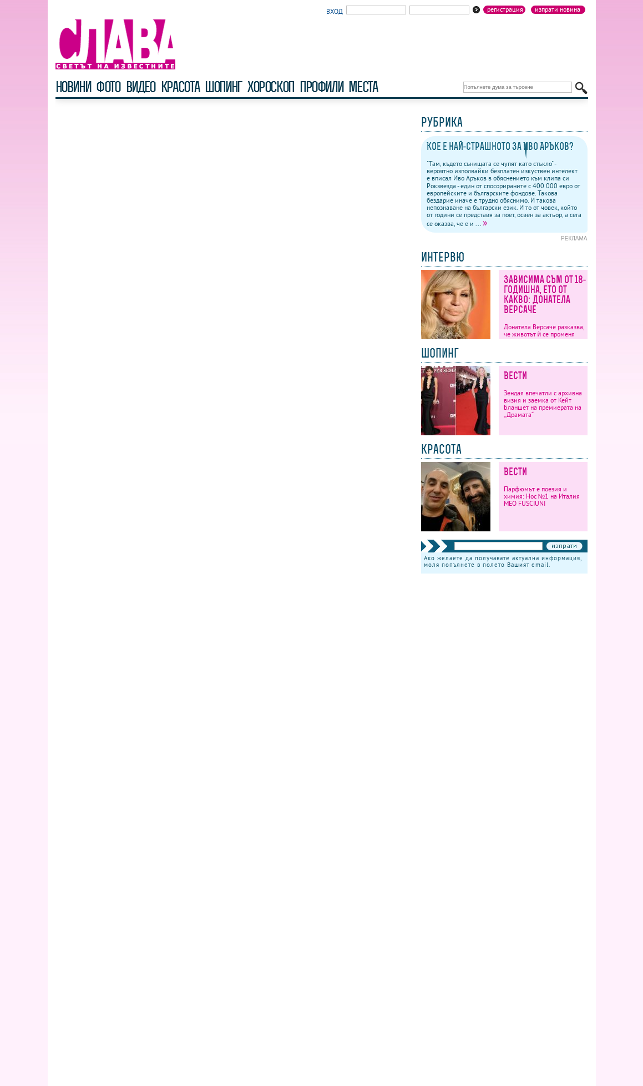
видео (140, 87)
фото (108, 87)
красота (180, 87)
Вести (515, 375)
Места (362, 87)
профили (321, 87)
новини (73, 87)
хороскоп (270, 87)
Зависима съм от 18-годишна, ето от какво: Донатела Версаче (545, 294)
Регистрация (505, 9)
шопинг (223, 87)
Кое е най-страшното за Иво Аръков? (500, 146)
